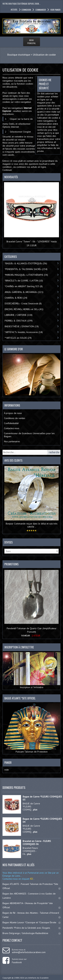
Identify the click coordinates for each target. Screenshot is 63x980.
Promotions (11, 564)
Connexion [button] (26, 9)
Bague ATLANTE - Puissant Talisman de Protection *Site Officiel (31, 886)
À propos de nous (13, 413)
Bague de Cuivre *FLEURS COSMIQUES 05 (42, 798)
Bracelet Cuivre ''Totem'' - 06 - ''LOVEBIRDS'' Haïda (32, 241)
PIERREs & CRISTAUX (19, 320)
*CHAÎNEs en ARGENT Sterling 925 (24, 286)
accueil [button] (14, 9)
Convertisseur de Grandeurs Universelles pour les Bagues (29, 435)
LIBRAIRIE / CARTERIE (18, 314)
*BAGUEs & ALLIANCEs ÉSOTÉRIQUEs (26, 263)
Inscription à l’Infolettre (31, 670)
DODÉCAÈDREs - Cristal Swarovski (23, 303)
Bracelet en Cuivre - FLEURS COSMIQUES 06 (37, 843)
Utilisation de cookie (44, 54)
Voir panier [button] (55, 9)
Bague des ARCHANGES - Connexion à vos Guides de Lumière (31, 895)
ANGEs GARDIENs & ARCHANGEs (24, 292)
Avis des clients (13, 460)
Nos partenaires (12, 441)
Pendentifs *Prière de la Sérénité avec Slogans (31, 927)
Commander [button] (40, 9)
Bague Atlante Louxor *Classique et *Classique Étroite (31, 922)
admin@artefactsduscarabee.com (29, 952)
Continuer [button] (7, 169)
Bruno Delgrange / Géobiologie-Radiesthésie (31, 933)
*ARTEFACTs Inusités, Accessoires (24, 332)
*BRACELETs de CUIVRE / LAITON (24, 280)
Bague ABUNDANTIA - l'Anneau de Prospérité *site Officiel (31, 905)
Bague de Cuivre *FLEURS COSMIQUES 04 (42, 820)
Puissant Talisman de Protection (31, 728)
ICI (31, 878)
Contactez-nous (11, 428)
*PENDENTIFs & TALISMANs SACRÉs (26, 269)
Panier (8, 763)
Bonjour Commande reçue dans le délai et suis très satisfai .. (31, 525)
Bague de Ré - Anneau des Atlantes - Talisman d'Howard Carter (31, 915)
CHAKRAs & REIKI (16, 297)
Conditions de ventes (14, 418)
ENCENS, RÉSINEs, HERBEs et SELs (24, 309)
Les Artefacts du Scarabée (37, 977)
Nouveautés (11, 177)
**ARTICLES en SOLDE (18, 337)
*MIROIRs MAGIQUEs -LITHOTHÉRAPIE (26, 274)
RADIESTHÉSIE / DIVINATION (22, 326)
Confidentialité (11, 423)
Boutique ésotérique (18, 54)
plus (35, 809)
